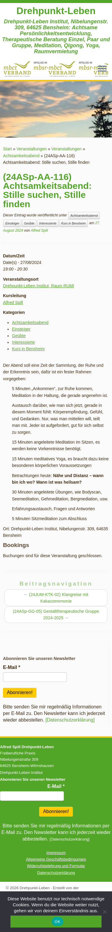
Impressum (55, 852)
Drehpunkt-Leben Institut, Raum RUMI (38, 285)
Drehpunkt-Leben (56, 10)
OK (57, 921)
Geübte (29, 223)
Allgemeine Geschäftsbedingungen (56, 859)
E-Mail (11, 667)
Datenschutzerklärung (56, 872)
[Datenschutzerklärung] (70, 719)
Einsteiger (12, 223)
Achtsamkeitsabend (21, 155)
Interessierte (47, 223)
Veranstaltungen (31, 148)
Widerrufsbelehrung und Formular (56, 866)
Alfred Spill (39, 230)
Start (7, 148)
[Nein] (105, 912)
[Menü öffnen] (102, 69)
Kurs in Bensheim (73, 223)
